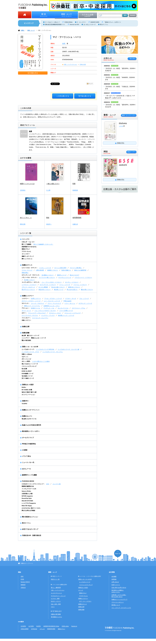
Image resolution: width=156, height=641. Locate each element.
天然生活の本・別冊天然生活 (31, 535)
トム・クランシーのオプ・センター (45, 310)
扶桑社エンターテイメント (31, 410)
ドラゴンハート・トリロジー (83, 277)
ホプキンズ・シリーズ (85, 303)
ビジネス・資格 (55, 598)
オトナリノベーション (28, 394)
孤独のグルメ (26, 249)
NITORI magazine (27, 496)
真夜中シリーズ (61, 275)
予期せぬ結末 (67, 301)
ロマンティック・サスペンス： (31, 275)
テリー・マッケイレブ (54, 303)
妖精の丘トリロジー (74, 287)
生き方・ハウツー (56, 601)
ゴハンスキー (26, 254)
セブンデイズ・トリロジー (48, 284)
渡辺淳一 (49, 224)
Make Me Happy (27, 505)
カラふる (42, 629)
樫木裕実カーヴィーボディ (31, 431)
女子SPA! (31, 626)
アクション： (26, 308)
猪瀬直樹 (75, 190)
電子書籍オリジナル (56, 617)
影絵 (47, 217)
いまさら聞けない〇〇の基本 (41, 361)
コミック (80, 590)
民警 (74, 184)
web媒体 (21, 622)
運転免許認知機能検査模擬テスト (55, 24)
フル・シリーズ (84, 298)
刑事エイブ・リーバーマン (32, 306)
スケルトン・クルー (55, 313)
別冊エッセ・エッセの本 (30, 347)
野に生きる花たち (72, 289)
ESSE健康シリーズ (27, 373)
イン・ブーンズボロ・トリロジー (52, 282)
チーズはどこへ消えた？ (52, 22)
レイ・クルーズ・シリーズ (52, 301)
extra (47, 484)
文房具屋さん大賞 (27, 493)
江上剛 (48, 190)
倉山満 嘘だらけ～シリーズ (30, 335)
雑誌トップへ (131, 152)
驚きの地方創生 (26, 340)
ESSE (22, 579)
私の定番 (24, 368)
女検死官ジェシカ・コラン (52, 306)
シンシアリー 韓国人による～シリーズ (34, 338)
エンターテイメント (56, 593)
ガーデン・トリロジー (71, 282)
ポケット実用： (26, 361)
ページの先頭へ (117, 554)
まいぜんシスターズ (89, 24)
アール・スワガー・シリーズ (53, 298)
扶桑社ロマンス (27, 265)
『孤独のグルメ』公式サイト (112, 22)
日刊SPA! (23, 626)
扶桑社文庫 (25, 326)
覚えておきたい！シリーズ (30, 364)
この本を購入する (62, 96)
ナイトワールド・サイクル (30, 315)
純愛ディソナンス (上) (27, 184)
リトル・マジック (27, 270)
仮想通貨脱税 (77, 217)
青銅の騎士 (25, 272)
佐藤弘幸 (75, 224)
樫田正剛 (22, 224)
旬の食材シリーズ (27, 376)
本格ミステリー (26, 320)
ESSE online (65, 626)
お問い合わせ (115, 582)
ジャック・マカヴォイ (37, 303)
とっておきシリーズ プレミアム (53, 351)
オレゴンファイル (63, 308)
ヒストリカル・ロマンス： (30, 267)
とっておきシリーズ (84, 582)
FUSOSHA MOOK (28, 481)
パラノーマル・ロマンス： (30, 277)
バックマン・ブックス (48, 315)
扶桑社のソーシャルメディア (119, 599)
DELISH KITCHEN (27, 500)
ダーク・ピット (26, 310)
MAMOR (23, 584)
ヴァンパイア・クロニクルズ (37, 313)
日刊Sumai (34, 629)
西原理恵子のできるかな (29, 246)
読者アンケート (116, 584)
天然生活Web (68, 22)
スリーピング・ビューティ (40, 318)
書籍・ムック (31, 30)
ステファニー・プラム (78, 308)
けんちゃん (123, 123)
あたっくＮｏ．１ (26, 217)
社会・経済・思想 (56, 604)
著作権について (116, 605)
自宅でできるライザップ (30, 529)
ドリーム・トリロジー (80, 284)
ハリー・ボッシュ (69, 303)
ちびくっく (25, 356)
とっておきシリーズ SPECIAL (45, 349)
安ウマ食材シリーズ (28, 378)
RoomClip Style (27, 498)
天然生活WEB (24, 629)
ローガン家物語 (43, 287)
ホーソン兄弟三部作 (60, 267)
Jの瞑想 (24, 450)
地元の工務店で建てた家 (29, 392)
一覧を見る (132, 58)
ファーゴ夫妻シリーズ (66, 310)
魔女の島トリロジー (87, 289)
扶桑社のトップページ (27, 563)
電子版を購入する (84, 96)
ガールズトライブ (28, 437)
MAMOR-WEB (94, 22)
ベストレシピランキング (29, 366)
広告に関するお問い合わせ (119, 587)
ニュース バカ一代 (28, 462)
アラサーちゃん (26, 251)
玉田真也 (22, 190)
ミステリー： (26, 298)
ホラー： (24, 313)
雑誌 (19, 572)
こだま (121, 126)
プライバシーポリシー (118, 602)
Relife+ (24, 387)
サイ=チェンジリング (64, 277)
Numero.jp (74, 626)
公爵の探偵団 (40, 270)
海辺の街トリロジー (45, 289)
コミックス (25, 239)
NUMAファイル (35, 308)
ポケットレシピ (26, 359)
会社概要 (114, 576)
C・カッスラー (81, 22)
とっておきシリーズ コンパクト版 (68, 349)
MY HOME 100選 (27, 389)
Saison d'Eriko (26, 491)
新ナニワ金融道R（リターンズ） (43, 244)
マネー (53, 606)
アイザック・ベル (49, 308)
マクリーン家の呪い (76, 267)
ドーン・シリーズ (64, 284)
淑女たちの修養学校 (80, 270)
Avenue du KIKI (74, 24)
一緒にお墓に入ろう (52, 184)
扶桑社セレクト (27, 416)
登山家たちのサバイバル (29, 419)
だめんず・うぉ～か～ (28, 242)
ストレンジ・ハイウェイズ (72, 313)
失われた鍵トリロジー (58, 287)
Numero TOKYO (25, 582)
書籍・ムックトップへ (128, 115)
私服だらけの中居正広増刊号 (31, 425)
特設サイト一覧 (55, 579)
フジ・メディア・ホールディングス (121, 607)
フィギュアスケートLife (29, 488)
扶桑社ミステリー (28, 296)
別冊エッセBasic (27, 354)
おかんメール (26, 469)
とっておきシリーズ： (28, 349)
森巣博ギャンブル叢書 (29, 475)
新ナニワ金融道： (27, 244)
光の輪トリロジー (29, 279)
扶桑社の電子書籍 (56, 614)
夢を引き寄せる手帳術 (28, 510)
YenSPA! (24, 403)
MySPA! (38, 626)
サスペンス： (26, 303)
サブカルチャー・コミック (58, 595)
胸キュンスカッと (27, 258)
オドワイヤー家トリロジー (47, 277)
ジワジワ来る (26, 456)
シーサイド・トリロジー (29, 284)
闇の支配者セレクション (30, 517)
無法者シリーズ (58, 289)
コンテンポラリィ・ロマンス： (31, 282)
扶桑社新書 (25, 333)
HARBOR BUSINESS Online (51, 626)
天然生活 (23, 587)
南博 (64, 43)
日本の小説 (83, 64)
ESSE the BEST (27, 371)
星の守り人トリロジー (28, 289)
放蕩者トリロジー (52, 270)
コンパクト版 (57, 484)
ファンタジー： (26, 318)
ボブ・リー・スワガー (85, 601)
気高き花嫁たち (66, 270)
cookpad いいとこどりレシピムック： (33, 484)
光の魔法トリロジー (48, 275)
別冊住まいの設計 (28, 384)
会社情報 (112, 572)
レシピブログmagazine (29, 503)
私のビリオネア (74, 275)
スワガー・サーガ (70, 298)
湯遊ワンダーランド (28, 256)
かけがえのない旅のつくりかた (31, 508)
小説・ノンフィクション (44, 30)
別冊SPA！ (25, 401)
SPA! (22, 576)
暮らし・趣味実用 (56, 587)
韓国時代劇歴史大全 (28, 486)
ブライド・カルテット (28, 287)
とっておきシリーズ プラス (30, 351)
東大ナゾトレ (104, 24)
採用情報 (114, 579)
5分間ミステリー (36, 298)
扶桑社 (22, 30)
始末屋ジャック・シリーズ (66, 315)
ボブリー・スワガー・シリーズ (31, 301)
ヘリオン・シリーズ (45, 267)
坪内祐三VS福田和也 (29, 444)
